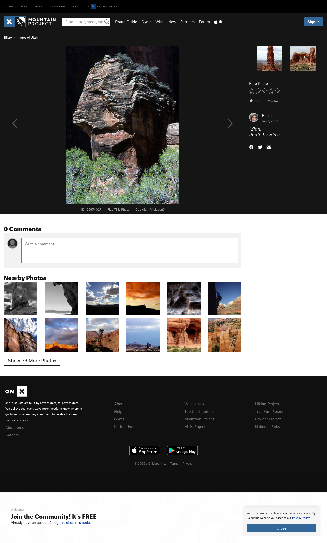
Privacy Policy (301, 518)
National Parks (267, 426)
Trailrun (57, 6)
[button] (251, 146)
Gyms (146, 21)
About (119, 403)
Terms (174, 463)
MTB (24, 6)
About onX (14, 427)
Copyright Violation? (150, 209)
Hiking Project (267, 403)
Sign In (313, 21)
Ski (75, 6)
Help (118, 411)
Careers (12, 435)
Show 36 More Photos (32, 360)
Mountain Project (199, 419)
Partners (187, 21)
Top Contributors (199, 411)
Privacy (187, 463)
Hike (38, 6)
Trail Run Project (269, 411)
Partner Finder (126, 426)
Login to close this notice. (72, 523)
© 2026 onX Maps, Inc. (150, 463)
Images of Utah (27, 37)
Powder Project (268, 419)
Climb (9, 6)
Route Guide (126, 21)
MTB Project (194, 426)
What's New (165, 21)
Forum (204, 21)
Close (281, 528)
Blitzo (8, 37)
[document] (281, 521)
